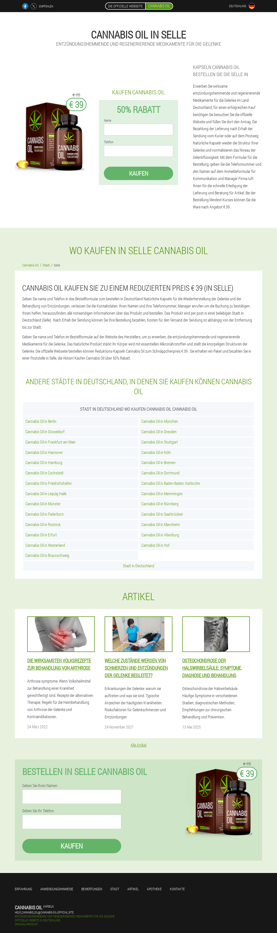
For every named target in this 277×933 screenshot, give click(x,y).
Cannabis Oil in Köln (156, 452)
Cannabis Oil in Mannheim (160, 524)
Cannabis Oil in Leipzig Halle (46, 493)
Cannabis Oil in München (159, 421)
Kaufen (138, 173)
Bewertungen (91, 889)
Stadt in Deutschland (138, 565)
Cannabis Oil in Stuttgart (159, 442)
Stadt (114, 889)
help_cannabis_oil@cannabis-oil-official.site (44, 912)
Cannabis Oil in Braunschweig (47, 555)
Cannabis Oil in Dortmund (160, 472)
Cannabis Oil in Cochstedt (44, 472)
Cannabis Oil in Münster (43, 503)
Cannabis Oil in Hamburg (43, 462)
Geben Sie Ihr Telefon (38, 811)
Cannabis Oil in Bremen (158, 462)
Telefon (109, 142)
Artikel (133, 889)
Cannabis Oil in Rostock (43, 524)
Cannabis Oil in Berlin (40, 421)
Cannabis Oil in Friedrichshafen (48, 483)
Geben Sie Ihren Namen (39, 786)
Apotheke (154, 889)
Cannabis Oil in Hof (155, 545)
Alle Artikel (138, 745)
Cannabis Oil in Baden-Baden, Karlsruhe (170, 483)
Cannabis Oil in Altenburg (160, 534)
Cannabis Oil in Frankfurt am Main (50, 442)
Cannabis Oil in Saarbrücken (162, 514)
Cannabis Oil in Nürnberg (160, 503)
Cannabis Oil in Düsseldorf (45, 431)
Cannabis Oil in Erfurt (41, 534)
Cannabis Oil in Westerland (45, 545)
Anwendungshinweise (56, 889)
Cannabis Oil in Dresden (159, 431)
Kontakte (177, 889)
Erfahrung (23, 889)
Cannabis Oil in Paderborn (44, 514)
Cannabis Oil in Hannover (44, 452)
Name (107, 120)
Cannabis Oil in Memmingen (162, 493)
